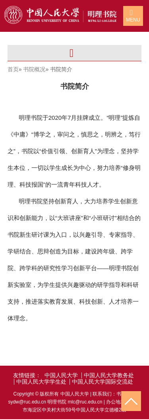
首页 (13, 69)
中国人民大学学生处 (41, 382)
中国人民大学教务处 (109, 375)
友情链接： (27, 375)
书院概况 (34, 69)
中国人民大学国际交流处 (102, 382)
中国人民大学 (61, 375)
